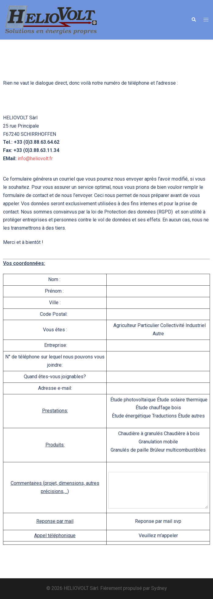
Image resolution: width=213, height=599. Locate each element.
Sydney (159, 588)
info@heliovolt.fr (35, 158)
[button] (193, 19)
